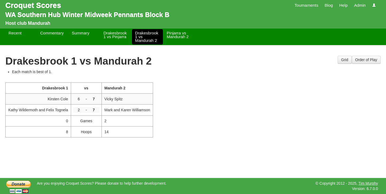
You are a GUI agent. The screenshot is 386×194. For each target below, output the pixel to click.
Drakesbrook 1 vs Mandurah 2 (146, 37)
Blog (329, 5)
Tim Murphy (368, 183)
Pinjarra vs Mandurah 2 (178, 35)
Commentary (52, 33)
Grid (344, 60)
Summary (80, 33)
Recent (15, 33)
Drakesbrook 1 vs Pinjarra (115, 35)
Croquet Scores (33, 5)
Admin (360, 5)
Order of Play (366, 60)
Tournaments (306, 5)
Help (343, 5)
